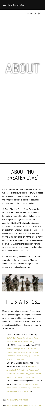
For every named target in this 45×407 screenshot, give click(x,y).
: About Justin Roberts (24, 406)
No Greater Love (15, 5)
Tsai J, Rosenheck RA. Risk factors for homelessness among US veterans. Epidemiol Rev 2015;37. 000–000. (23, 387)
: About (17, 400)
